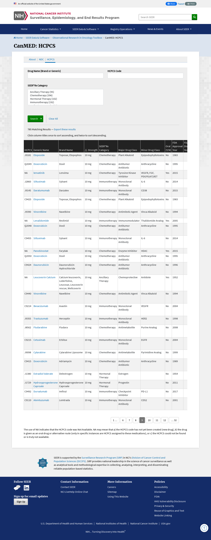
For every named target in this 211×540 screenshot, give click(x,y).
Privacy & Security (164, 505)
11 (157, 420)
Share (172, 4)
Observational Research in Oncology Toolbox (77, 37)
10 (149, 420)
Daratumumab (42, 190)
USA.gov (165, 523)
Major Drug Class (127, 150)
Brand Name (66, 150)
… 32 (174, 420)
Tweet (181, 3)
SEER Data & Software (37, 37)
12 (164, 420)
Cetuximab (39, 339)
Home (24, 29)
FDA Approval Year (178, 146)
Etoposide (39, 155)
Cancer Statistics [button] (49, 29)
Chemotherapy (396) (65, 95)
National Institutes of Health (111, 523)
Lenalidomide (41, 220)
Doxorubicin (40, 164)
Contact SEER (68, 487)
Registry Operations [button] (121, 29)
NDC (41, 59)
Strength (93, 150)
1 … (115, 420)
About (32, 59)
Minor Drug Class (150, 150)
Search (34, 118)
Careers (111, 487)
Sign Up (21, 501)
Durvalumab (40, 391)
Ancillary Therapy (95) (65, 92)
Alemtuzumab (41, 400)
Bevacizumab (41, 306)
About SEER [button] (182, 29)
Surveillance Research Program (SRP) (102, 457)
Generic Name (41, 150)
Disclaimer (160, 491)
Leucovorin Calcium (44, 277)
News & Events (155, 29)
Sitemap (112, 491)
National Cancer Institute (144, 523)
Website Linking (163, 515)
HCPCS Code (114, 71)
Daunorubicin (41, 264)
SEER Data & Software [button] (84, 29)
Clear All (53, 118)
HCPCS (51, 59)
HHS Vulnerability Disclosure (170, 501)
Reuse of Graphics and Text (169, 510)
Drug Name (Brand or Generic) (44, 71)
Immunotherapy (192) (65, 102)
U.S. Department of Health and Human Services (67, 523)
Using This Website (117, 496)
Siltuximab (39, 181)
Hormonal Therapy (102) (65, 99)
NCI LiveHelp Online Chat (74, 491)
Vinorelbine (40, 211)
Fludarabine (40, 327)
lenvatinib (39, 172)
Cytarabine (40, 352)
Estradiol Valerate (43, 373)
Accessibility (161, 487)
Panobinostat (41, 250)
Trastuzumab (41, 318)
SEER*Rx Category (37, 85)
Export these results (65, 129)
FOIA (157, 496)
